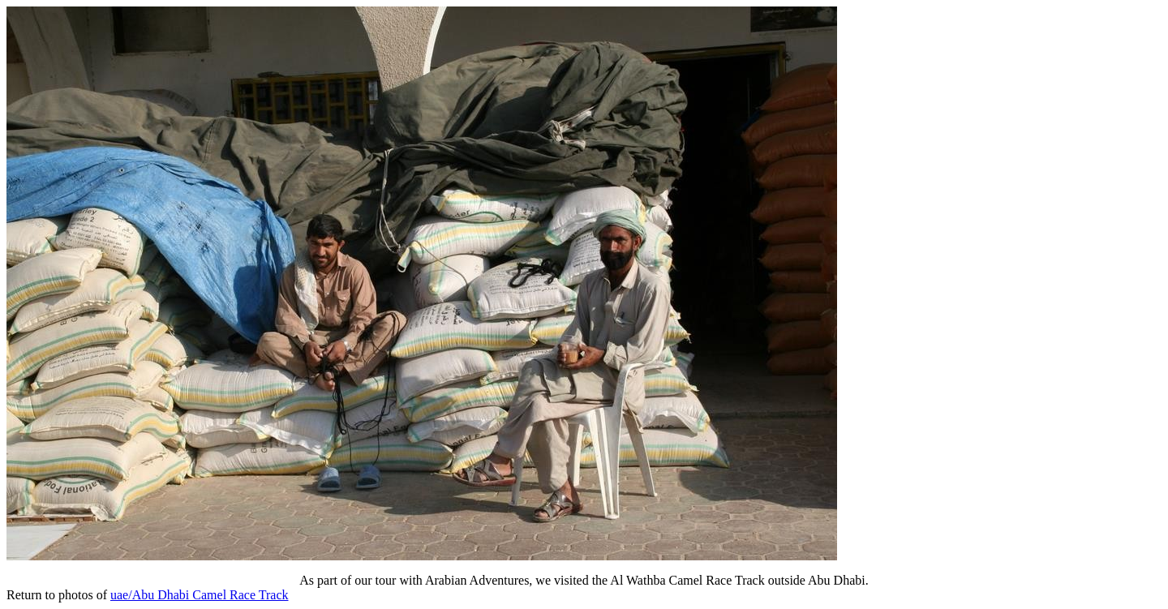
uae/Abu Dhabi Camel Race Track (199, 595)
